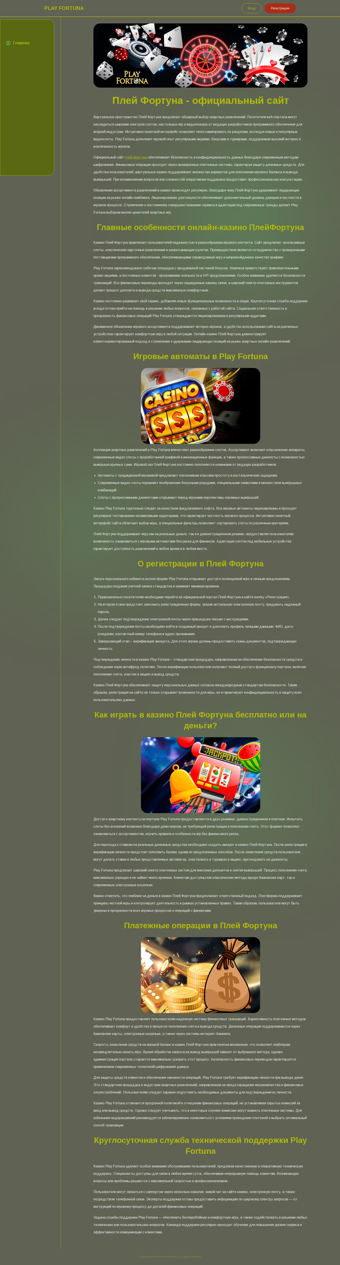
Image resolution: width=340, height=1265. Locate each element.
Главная (21, 43)
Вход (251, 8)
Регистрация (280, 8)
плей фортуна (136, 157)
